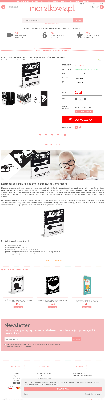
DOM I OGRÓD (66, 28)
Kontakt (85, 1)
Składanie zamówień (44, 378)
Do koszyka (80, 119)
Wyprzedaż (77, 28)
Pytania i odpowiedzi (44, 373)
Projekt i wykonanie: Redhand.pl (94, 399)
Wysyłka (63, 1)
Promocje (36, 28)
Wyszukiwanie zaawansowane (52, 50)
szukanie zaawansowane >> (52, 24)
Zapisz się (76, 339)
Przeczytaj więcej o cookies (49, 384)
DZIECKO (44, 28)
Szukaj (78, 20)
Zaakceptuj (62, 389)
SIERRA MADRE (80, 65)
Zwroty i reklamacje (44, 376)
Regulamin (74, 1)
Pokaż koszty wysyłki (83, 111)
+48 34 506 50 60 (12, 7)
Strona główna (22, 1)
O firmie (35, 1)
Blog (43, 1)
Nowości (27, 28)
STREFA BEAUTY (54, 28)
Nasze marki (53, 1)
